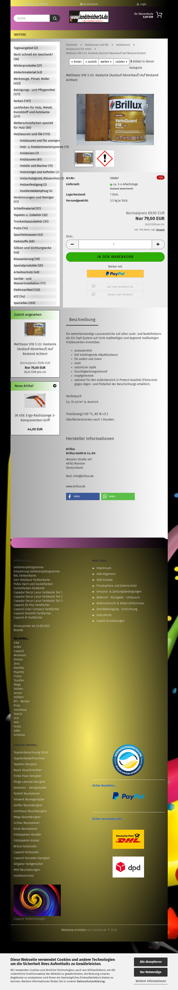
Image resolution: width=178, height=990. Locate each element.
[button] (72, 244)
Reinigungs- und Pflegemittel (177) (34, 92)
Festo (17, 726)
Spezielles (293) (24, 303)
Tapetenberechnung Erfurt (31, 752)
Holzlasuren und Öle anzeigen (38, 140)
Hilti (16, 722)
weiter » (106, 61)
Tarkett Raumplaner (27, 793)
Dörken (18, 689)
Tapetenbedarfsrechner (29, 758)
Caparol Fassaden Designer (32, 858)
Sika (16, 642)
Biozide (18, 630)
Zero (16, 663)
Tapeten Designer (25, 764)
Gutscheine (104, 615)
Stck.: (69, 236)
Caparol (19, 651)
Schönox (19, 735)
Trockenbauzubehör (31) (31, 221)
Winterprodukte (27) (28, 65)
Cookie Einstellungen (110, 621)
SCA (16, 718)
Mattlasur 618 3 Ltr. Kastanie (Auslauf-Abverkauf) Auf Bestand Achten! (35, 349)
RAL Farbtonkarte (25, 575)
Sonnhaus (20, 710)
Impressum (103, 568)
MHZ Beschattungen (27, 870)
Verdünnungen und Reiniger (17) (34, 199)
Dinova (18, 659)
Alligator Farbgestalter (28, 864)
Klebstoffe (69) (24, 241)
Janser (18, 693)
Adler (17, 730)
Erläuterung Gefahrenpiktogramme (37, 571)
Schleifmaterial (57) (27, 208)
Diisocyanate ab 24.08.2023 (32, 626)
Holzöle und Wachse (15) (36, 166)
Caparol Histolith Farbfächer (32, 613)
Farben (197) (22, 101)
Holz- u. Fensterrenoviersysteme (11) (38, 147)
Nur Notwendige (150, 972)
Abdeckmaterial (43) (28, 72)
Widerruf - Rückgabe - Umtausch (118, 597)
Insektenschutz (24, 875)
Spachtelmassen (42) (28, 235)
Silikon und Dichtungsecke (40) (32, 250)
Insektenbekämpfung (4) (36, 191)
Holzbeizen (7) (29, 153)
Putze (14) (21, 228)
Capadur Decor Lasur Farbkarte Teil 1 (38, 592)
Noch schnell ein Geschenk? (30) (33, 57)
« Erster (76, 61)
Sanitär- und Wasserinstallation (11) (29, 281)
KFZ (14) (19, 296)
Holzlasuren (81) (31, 159)
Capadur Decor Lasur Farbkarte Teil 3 (38, 601)
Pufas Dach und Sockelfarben (33, 584)
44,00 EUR (35, 429)
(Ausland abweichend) (121, 188)
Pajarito (19, 672)
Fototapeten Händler (27, 834)
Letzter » (121, 61)
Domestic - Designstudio (30, 787)
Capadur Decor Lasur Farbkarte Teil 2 (38, 596)
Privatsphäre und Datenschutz (116, 586)
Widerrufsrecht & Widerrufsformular (120, 603)
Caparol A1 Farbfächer (28, 617)
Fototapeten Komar (26, 840)
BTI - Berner (21, 701)
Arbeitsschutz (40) (26, 272)
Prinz (17, 705)
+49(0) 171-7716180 (36, 4)
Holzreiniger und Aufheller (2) (38, 172)
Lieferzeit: (72, 184)
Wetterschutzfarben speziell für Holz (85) (33, 125)
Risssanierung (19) (27, 259)
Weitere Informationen (151, 981)
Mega (17, 684)
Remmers (20, 655)
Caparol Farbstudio (26, 852)
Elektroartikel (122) (27, 290)
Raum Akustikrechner (28, 770)
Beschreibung (82, 319)
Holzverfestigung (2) (33, 184)
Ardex (17, 647)
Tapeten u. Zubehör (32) (30, 215)
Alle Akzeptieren (151, 962)
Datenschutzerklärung (91, 981)
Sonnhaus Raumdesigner (30, 811)
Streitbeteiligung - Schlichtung (116, 609)
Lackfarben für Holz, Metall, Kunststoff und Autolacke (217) (33, 112)
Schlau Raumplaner (27, 823)
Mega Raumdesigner (27, 817)
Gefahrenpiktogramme (29, 567)
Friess (18, 676)
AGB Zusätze (104, 580)
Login (141, 4)
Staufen (19, 680)
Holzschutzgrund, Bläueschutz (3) (38, 178)
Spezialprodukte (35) (28, 265)
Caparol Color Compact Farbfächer (36, 609)
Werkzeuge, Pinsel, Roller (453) (31, 81)
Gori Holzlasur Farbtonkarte (32, 580)
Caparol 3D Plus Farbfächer (32, 605)
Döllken (19, 697)
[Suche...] (55, 18)
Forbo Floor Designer (27, 776)
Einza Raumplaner (26, 829)
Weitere (20, 34)
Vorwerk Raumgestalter (29, 799)
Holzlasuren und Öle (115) (32, 134)
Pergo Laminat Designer (29, 782)
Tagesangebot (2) (26, 48)
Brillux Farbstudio (25, 846)
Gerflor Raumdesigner (28, 805)
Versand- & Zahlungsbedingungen (119, 591)
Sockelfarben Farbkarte (29, 588)
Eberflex (19, 668)
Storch (18, 714)
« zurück (91, 61)
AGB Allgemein (106, 574)
